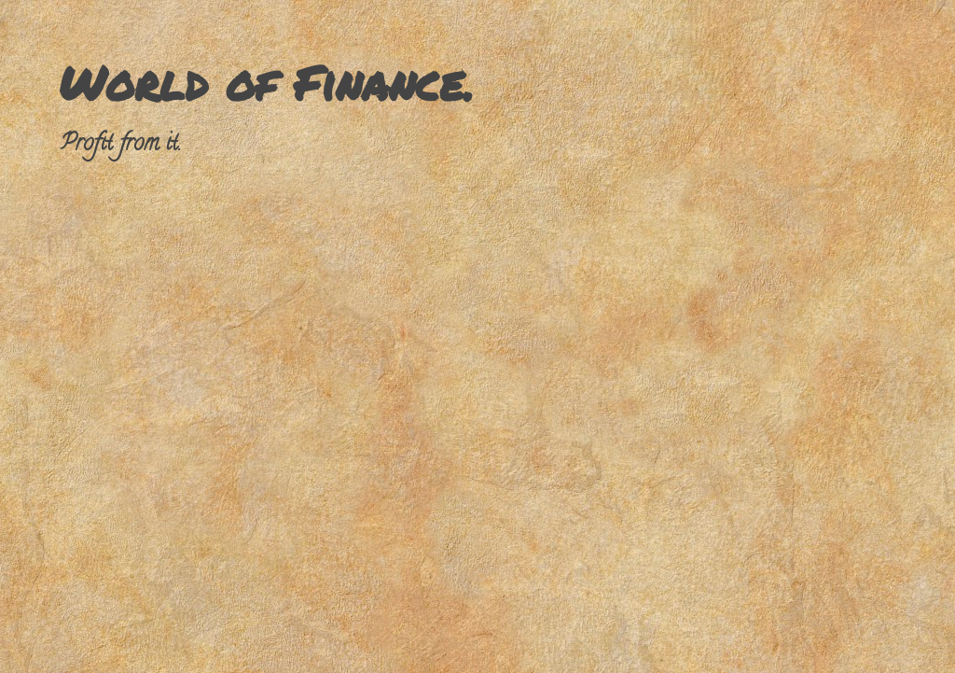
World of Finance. (266, 82)
